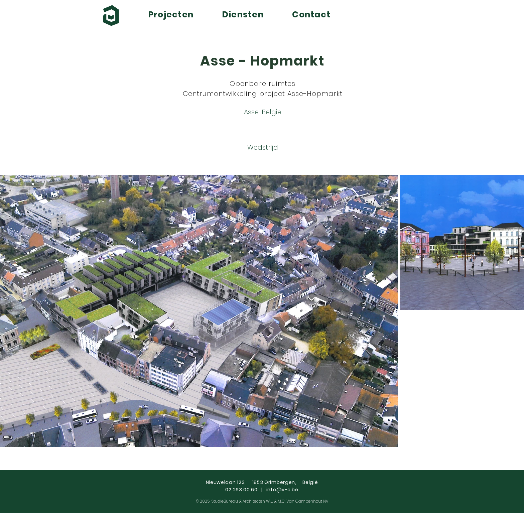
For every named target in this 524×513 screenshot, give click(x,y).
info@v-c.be (282, 489)
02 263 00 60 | (245, 489)
